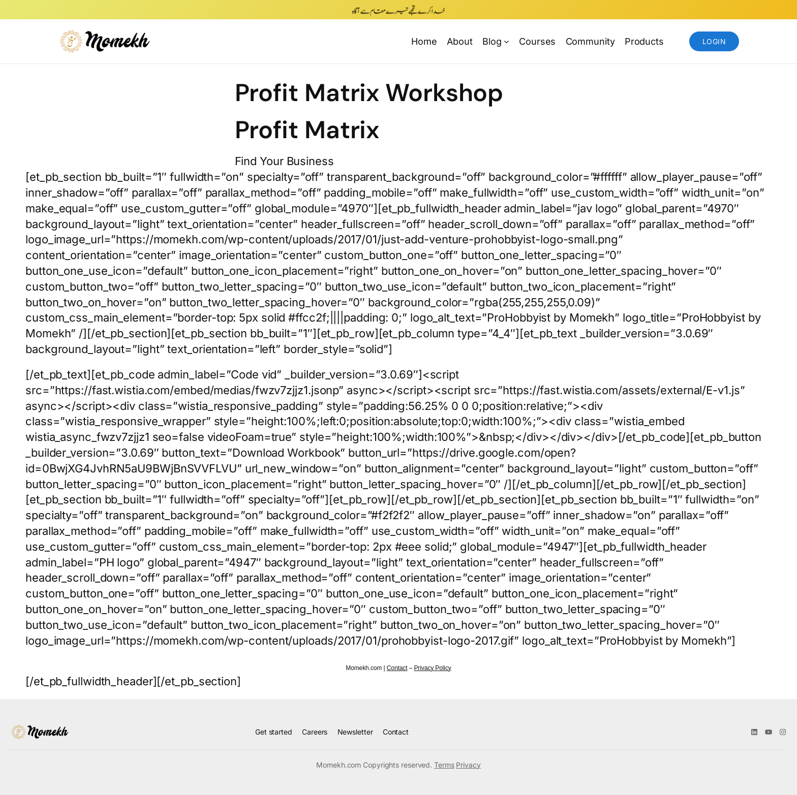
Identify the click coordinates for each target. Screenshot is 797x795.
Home (424, 41)
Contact (397, 668)
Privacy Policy (432, 668)
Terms (444, 764)
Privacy (468, 764)
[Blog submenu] (506, 41)
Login (714, 41)
